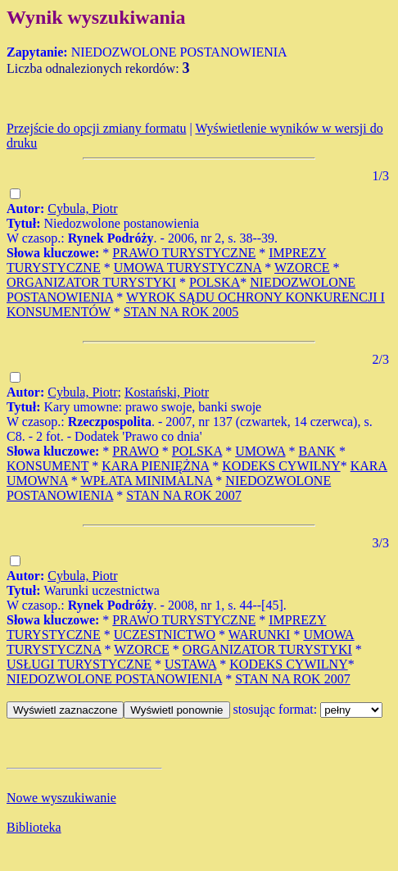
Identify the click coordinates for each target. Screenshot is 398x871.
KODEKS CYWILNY (281, 466)
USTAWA (190, 664)
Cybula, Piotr (82, 208)
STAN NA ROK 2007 (184, 495)
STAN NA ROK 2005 (181, 312)
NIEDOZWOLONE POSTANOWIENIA (114, 679)
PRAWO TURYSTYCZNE (184, 253)
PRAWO (135, 451)
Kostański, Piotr (166, 392)
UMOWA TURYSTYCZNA (188, 267)
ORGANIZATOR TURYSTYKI (91, 282)
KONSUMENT (47, 466)
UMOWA (260, 451)
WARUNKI (259, 635)
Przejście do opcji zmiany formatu (96, 128)
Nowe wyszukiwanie (61, 798)
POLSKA (214, 282)
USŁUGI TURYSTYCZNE (79, 664)
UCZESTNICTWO (164, 635)
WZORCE (302, 267)
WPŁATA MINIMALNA (146, 481)
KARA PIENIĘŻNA (155, 466)
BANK (317, 451)
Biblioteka (34, 827)
